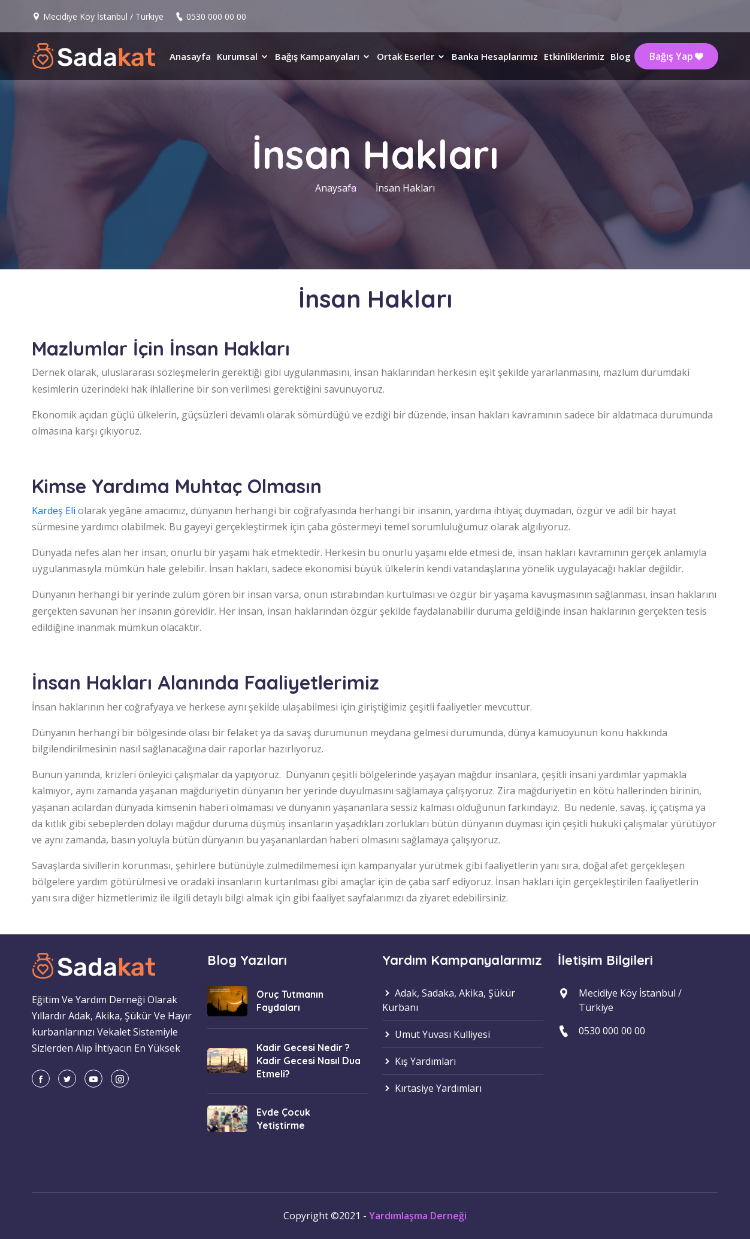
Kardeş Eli (53, 510)
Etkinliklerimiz (574, 56)
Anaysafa (335, 188)
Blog (620, 56)
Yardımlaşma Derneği (418, 1215)
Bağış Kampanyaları (323, 56)
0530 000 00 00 (216, 16)
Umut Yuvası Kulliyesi (436, 1034)
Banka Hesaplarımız (495, 56)
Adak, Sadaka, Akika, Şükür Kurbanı (448, 1000)
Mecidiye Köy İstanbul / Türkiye (103, 16)
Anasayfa (190, 56)
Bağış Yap (676, 56)
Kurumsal (243, 56)
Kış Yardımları (419, 1061)
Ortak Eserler (411, 56)
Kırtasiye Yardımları (432, 1088)
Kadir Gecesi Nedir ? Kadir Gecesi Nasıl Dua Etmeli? (308, 1060)
